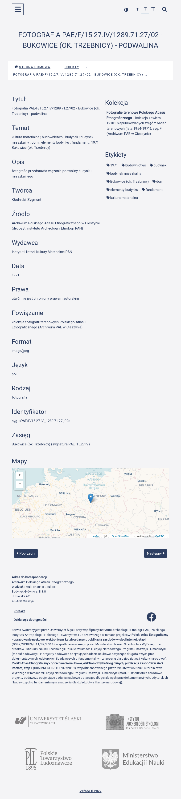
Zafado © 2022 (91, 791)
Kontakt (19, 611)
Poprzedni (26, 553)
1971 (114, 165)
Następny (156, 553)
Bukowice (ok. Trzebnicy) (129, 181)
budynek (160, 165)
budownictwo (135, 165)
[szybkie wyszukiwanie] (164, 9)
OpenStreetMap (121, 536)
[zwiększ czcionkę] (153, 9)
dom (159, 181)
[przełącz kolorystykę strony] (126, 9)
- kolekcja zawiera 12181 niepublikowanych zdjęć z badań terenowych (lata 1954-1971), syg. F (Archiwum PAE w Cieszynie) (136, 123)
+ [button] (19, 475)
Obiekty (72, 67)
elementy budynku (124, 190)
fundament (154, 190)
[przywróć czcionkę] (145, 9)
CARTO (159, 536)
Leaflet (95, 536)
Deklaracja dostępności (30, 619)
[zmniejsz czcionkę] (137, 9)
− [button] (19, 484)
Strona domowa (32, 67)
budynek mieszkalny (125, 173)
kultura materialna (124, 198)
